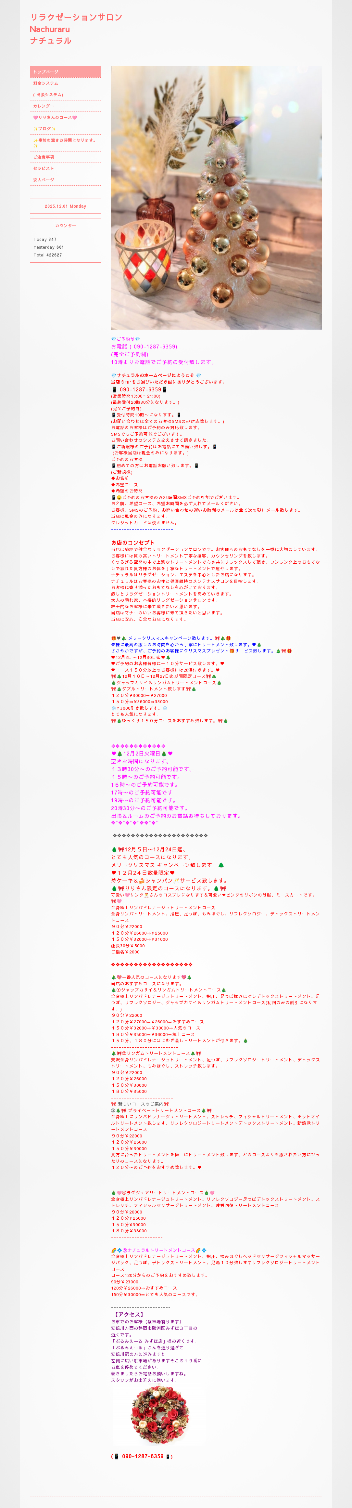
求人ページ (43, 179)
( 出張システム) (48, 94)
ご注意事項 (43, 157)
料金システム (45, 83)
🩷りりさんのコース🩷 (55, 117)
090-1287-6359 (154, 346)
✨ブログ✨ (44, 128)
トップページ (45, 71)
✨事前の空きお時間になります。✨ (65, 143)
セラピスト (43, 168)
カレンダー (43, 106)
